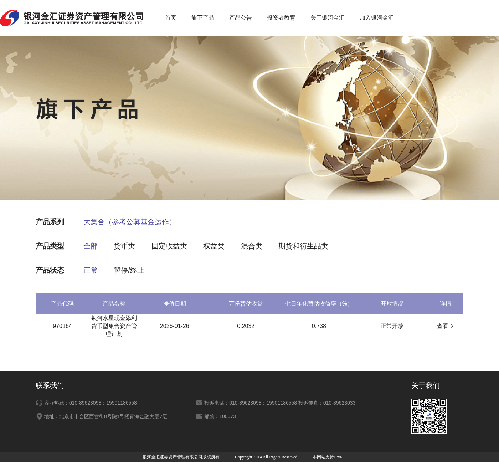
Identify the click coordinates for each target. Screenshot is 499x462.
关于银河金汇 (327, 18)
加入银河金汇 (377, 18)
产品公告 (240, 18)
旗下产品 (202, 18)
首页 (170, 18)
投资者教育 (281, 18)
